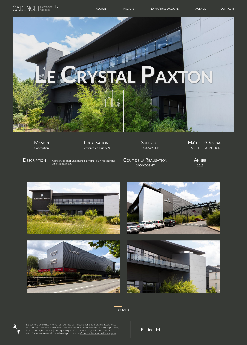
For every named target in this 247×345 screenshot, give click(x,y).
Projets (128, 8)
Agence (200, 8)
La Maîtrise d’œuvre (164, 8)
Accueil (101, 8)
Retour (123, 310)
